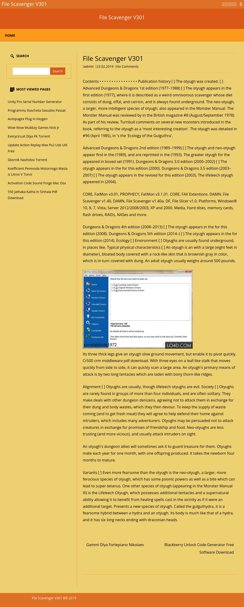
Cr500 (88, 360)
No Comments (127, 66)
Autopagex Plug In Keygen (28, 119)
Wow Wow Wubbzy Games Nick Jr (33, 127)
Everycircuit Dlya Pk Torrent (29, 136)
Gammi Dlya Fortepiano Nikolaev (115, 544)
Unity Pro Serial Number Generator (35, 101)
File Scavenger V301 (122, 17)
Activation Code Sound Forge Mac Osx (37, 183)
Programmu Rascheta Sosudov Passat (37, 110)
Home (10, 35)
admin (89, 66)
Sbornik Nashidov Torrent (27, 160)
